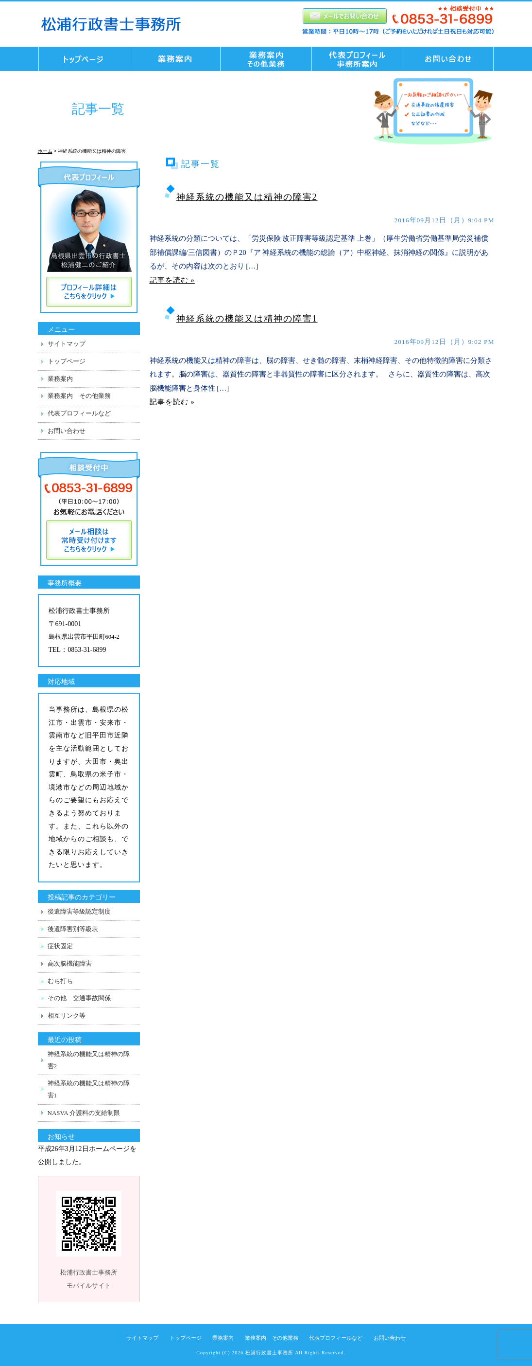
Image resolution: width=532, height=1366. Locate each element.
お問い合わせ (451, 59)
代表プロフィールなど (79, 413)
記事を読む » (172, 280)
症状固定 (60, 946)
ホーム (45, 151)
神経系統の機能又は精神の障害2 (247, 197)
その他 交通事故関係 (79, 998)
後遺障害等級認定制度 (79, 911)
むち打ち (60, 981)
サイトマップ (67, 343)
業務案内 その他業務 (266, 59)
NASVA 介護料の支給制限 (84, 1112)
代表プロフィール (357, 59)
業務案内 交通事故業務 (175, 59)
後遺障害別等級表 (73, 929)
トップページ (81, 59)
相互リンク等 (67, 1015)
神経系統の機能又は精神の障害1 (247, 319)
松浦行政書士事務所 (269, 1352)
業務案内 (60, 378)
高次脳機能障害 (70, 963)
